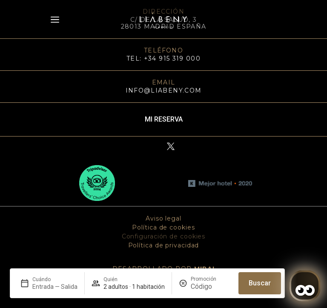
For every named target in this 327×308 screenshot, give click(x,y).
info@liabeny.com (164, 90)
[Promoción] (211, 286)
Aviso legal (163, 218)
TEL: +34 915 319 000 (163, 58)
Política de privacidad (163, 245)
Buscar (260, 283)
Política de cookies (163, 227)
